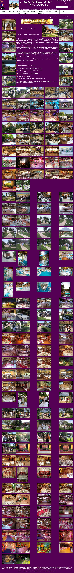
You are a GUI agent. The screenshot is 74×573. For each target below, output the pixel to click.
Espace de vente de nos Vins (26, 13)
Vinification (33, 11)
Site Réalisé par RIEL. (52, 571)
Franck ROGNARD (66, 567)
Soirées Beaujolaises (41, 12)
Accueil (3, 11)
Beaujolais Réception (37, 567)
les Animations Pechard (55, 567)
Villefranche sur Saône (16, 568)
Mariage (23, 16)
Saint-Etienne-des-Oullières (66, 0)
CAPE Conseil (6, 568)
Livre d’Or (65, 16)
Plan (63, 11)
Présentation (11, 11)
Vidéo (55, 11)
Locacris (45, 567)
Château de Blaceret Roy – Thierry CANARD (37, 3)
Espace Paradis (8, 16)
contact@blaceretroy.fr (66, 3)
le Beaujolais (27, 568)
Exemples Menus (48, 12)
